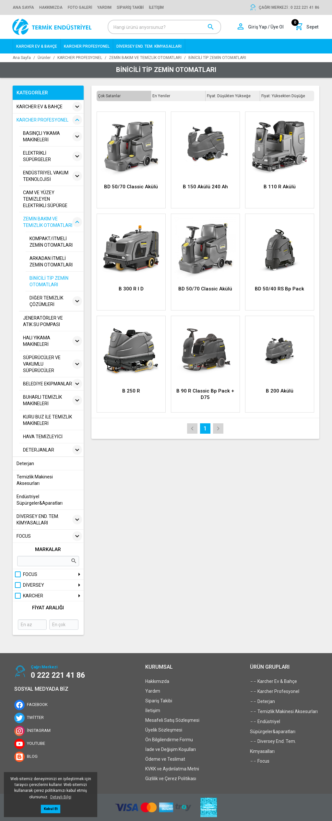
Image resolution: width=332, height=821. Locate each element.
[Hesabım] (261, 26)
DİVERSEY (29, 585)
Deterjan (262, 701)
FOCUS (25, 574)
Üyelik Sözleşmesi (163, 730)
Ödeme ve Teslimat (165, 759)
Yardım (152, 691)
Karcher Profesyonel (274, 691)
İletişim (152, 710)
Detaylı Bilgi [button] (60, 797)
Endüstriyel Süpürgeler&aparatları (272, 725)
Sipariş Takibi (158, 700)
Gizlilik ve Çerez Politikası (170, 778)
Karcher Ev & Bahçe (273, 681)
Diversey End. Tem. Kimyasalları (273, 745)
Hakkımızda (157, 681)
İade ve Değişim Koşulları (170, 749)
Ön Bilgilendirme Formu (169, 739)
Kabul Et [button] (51, 809)
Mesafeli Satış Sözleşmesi (172, 720)
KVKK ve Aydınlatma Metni (172, 768)
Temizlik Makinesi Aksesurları (284, 711)
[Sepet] (307, 26)
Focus (259, 761)
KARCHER (28, 596)
